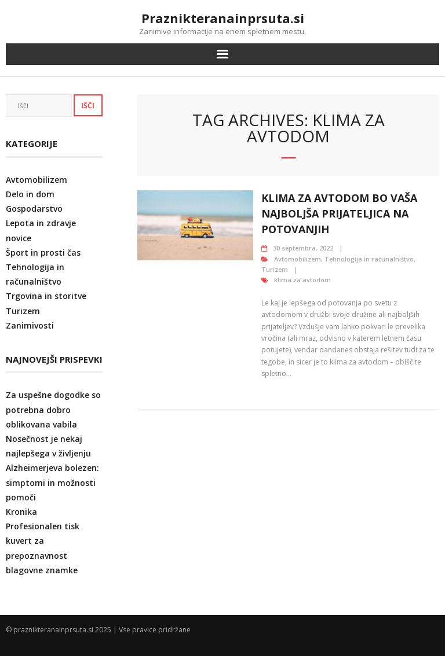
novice (18, 238)
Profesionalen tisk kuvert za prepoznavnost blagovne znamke (42, 548)
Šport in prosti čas (43, 252)
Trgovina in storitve (46, 295)
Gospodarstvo (34, 208)
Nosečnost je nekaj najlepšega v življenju (48, 446)
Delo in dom (30, 194)
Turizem (274, 269)
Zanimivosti (30, 325)
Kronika (21, 511)
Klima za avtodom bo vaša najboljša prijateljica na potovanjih (339, 213)
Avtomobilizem (297, 259)
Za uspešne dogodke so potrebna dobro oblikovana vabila (53, 409)
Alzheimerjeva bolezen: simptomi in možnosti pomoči (52, 482)
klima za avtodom (302, 279)
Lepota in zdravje (41, 223)
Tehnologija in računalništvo (369, 259)
